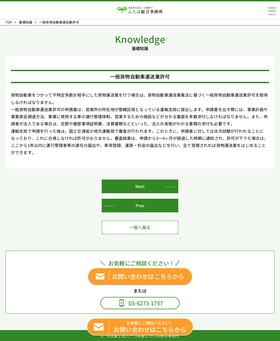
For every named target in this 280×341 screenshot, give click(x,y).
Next (140, 186)
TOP (8, 22)
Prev (140, 205)
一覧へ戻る (140, 227)
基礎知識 (25, 22)
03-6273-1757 (146, 303)
